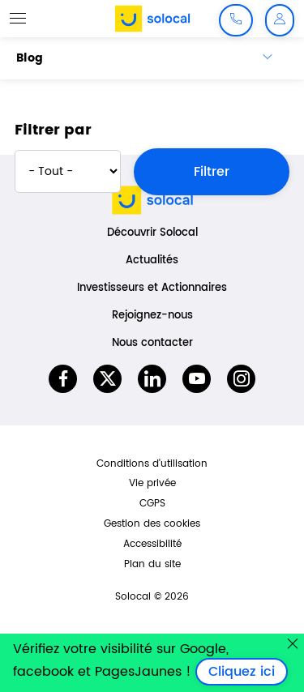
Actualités (152, 260)
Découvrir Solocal (152, 232)
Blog (29, 58)
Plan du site (152, 564)
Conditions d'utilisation (152, 464)
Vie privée (152, 483)
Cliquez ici (248, 671)
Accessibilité (152, 544)
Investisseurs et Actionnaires (152, 288)
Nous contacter (152, 343)
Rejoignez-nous (152, 315)
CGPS (152, 503)
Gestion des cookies (152, 524)
